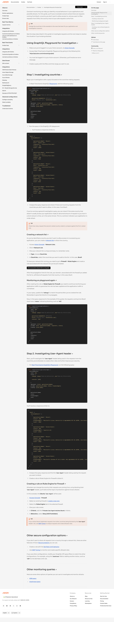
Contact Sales (103, 603)
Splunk (4, 90)
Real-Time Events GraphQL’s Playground (45, 365)
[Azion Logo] (5, 2)
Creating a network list (98, 18)
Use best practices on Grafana (10, 39)
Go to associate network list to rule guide (38, 267)
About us (72, 596)
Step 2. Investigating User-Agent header (99, 24)
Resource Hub (88, 598)
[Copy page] (79, 7)
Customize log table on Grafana (10, 54)
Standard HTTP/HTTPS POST (9, 93)
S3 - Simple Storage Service (9, 88)
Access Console (34, 498)
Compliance (73, 603)
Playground (53, 84)
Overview (4, 10)
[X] (13, 606)
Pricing (102, 601)
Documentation (104, 598)
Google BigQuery (6, 85)
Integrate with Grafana (8, 31)
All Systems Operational (11, 597)
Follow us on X (95, 53)
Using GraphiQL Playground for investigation (99, 13)
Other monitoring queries (98, 33)
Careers (72, 601)
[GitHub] (3, 606)
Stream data (5, 18)
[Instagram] (17, 606)
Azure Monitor (6, 77)
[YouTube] (10, 606)
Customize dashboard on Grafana (11, 33)
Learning (87, 601)
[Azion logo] (28, 593)
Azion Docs (95, 39)
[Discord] (20, 606)
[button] (11, 9)
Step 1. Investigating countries (99, 16)
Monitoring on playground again (100, 21)
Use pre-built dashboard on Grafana (9, 36)
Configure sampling (7, 99)
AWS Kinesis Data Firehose (9, 69)
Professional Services (105, 605)
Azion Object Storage (7, 72)
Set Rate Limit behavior (51, 547)
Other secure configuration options (100, 31)
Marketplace (88, 603)
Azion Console (69, 48)
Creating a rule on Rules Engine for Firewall (100, 27)
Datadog (4, 80)
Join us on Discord (97, 48)
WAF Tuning (41, 523)
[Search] (110, 2)
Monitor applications (7, 13)
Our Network (73, 598)
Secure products (43, 543)
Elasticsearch (5, 82)
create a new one (53, 501)
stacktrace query (34, 581)
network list (50, 240)
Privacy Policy (73, 605)
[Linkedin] (7, 606)
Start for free (103, 596)
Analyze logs (5, 15)
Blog (86, 596)
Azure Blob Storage (7, 75)
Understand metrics (7, 108)
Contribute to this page (98, 42)
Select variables (6, 102)
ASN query (32, 578)
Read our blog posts (97, 50)
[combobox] (4, 613)
